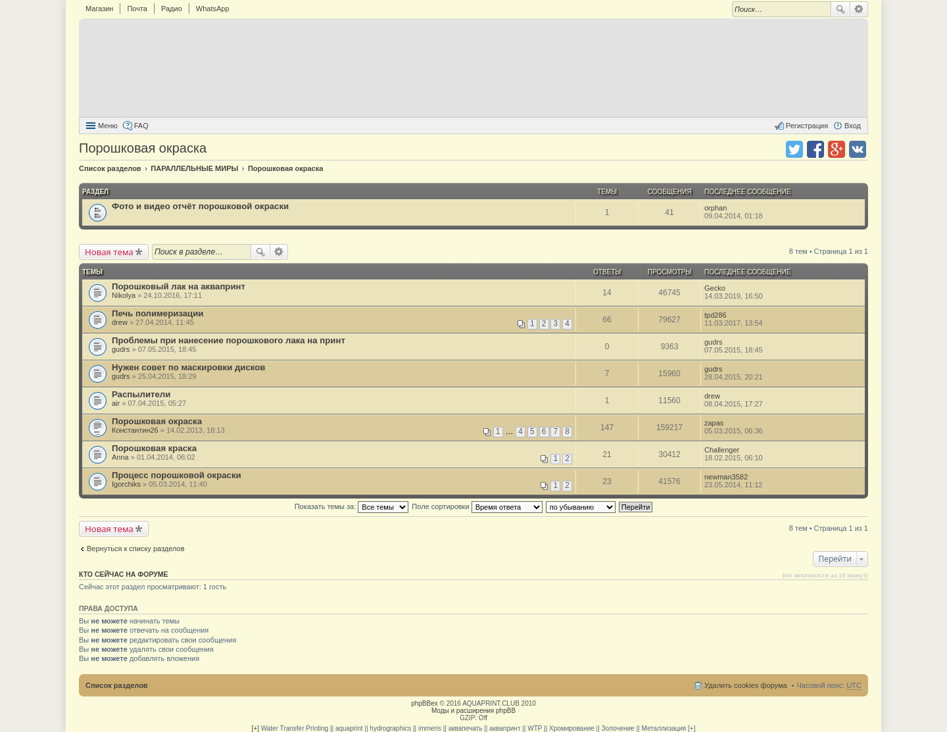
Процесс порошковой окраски (176, 475)
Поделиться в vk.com (857, 149)
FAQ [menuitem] (141, 126)
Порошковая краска (154, 448)
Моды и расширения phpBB (473, 710)
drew (120, 322)
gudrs (121, 349)
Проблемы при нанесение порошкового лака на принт (228, 340)
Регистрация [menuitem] (807, 126)
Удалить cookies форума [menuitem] (745, 685)
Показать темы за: (352, 506)
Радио (171, 8)
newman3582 (726, 477)
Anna (120, 457)
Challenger (721, 450)
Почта (137, 8)
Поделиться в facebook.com (815, 149)
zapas (713, 423)
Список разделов (116, 685)
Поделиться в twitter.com (794, 149)
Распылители (141, 394)
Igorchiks (126, 484)
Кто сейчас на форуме (123, 574)
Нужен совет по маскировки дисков (188, 367)
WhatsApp (213, 8)
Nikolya (123, 295)
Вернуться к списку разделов (135, 548)
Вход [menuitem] (852, 126)
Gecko (714, 288)
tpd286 (715, 315)
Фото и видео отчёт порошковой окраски (200, 206)
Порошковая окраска (142, 148)
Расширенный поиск (859, 9)
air (116, 403)
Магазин (99, 8)
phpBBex (424, 703)
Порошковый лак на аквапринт (178, 286)
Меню (108, 126)
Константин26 (135, 430)
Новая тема (109, 252)
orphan (715, 208)
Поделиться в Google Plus (836, 149)
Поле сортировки (477, 506)
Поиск (840, 9)
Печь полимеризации (157, 313)
